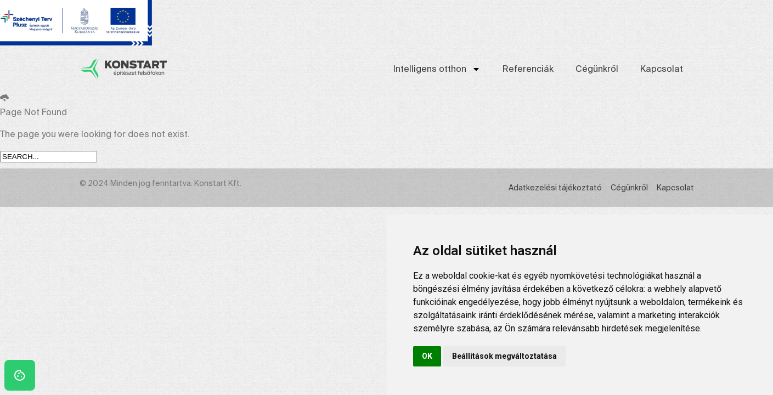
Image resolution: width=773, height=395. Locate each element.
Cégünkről (596, 69)
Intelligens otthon (437, 69)
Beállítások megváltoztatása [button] (504, 356)
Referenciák (528, 69)
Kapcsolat (661, 69)
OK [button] (427, 356)
